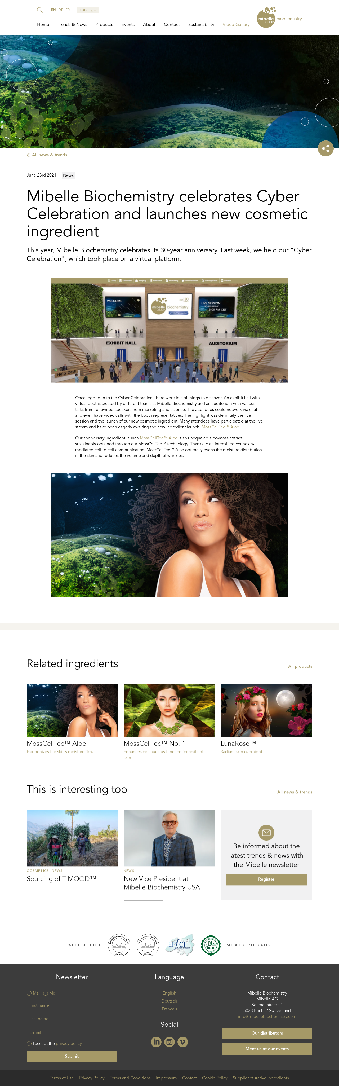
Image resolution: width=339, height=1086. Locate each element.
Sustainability (201, 25)
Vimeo (182, 1042)
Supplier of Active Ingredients (261, 1078)
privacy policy (69, 1044)
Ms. (36, 993)
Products (104, 25)
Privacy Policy (92, 1078)
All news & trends (49, 155)
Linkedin (156, 1042)
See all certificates (249, 945)
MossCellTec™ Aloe (220, 427)
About (149, 25)
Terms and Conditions (130, 1078)
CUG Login (88, 10)
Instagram (169, 1042)
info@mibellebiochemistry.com (267, 1017)
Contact (172, 25)
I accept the (57, 1044)
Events (128, 25)
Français (169, 1009)
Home (43, 25)
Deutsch (169, 1001)
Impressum (166, 1078)
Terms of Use (62, 1078)
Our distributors (267, 1033)
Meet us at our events (267, 1049)
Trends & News (72, 25)
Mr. (52, 993)
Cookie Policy (215, 1078)
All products (300, 701)
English (169, 993)
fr (68, 10)
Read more (72, 758)
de (61, 10)
